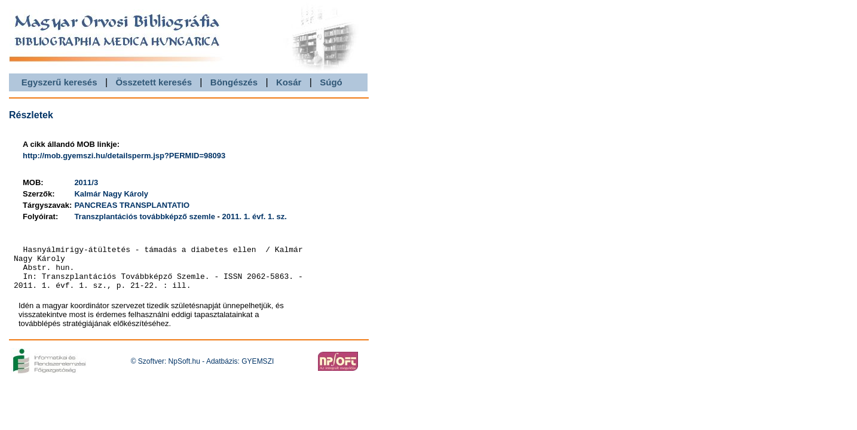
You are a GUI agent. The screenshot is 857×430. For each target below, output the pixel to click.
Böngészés (234, 82)
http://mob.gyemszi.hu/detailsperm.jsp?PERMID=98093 (124, 155)
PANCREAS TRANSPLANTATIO (131, 205)
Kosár (289, 82)
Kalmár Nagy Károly (111, 193)
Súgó (331, 82)
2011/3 (86, 182)
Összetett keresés (153, 82)
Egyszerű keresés (59, 82)
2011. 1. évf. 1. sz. (254, 216)
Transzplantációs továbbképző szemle (144, 216)
